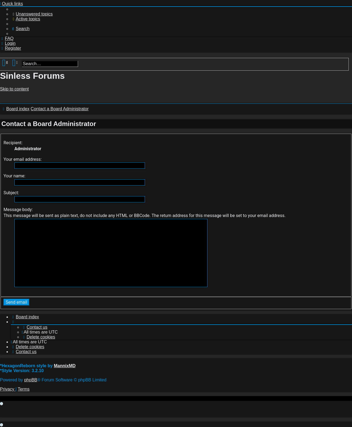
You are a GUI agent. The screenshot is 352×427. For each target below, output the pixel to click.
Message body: (18, 209)
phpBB (30, 380)
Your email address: (23, 159)
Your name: (14, 175)
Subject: (11, 192)
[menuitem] (32, 14)
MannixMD (65, 365)
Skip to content (14, 89)
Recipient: (13, 142)
